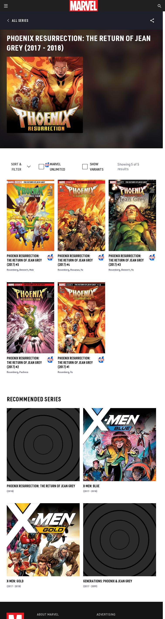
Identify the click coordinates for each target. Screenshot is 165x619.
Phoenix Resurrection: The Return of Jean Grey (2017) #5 (24, 260)
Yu (82, 269)
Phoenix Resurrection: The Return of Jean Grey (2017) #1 (75, 362)
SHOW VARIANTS (96, 166)
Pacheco (23, 372)
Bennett (23, 269)
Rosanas (75, 269)
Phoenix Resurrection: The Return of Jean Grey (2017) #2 (24, 362)
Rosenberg (12, 269)
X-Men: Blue (91, 486)
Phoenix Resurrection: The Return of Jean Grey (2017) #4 (75, 260)
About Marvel (48, 614)
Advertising (106, 614)
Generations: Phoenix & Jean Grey (107, 581)
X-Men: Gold (15, 581)
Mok (31, 269)
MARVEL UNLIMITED (57, 166)
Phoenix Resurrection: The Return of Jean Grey (41, 486)
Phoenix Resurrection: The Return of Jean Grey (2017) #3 (126, 260)
